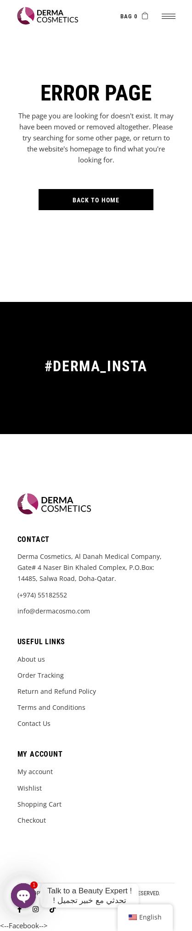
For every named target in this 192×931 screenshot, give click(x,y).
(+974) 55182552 (42, 595)
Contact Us (34, 723)
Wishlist (29, 788)
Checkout (31, 820)
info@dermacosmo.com (53, 611)
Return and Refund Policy (56, 691)
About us (31, 659)
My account (35, 771)
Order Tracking (40, 675)
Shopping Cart (39, 804)
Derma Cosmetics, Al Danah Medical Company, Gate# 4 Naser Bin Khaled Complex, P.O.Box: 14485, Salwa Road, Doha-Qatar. (89, 567)
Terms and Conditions (51, 707)
